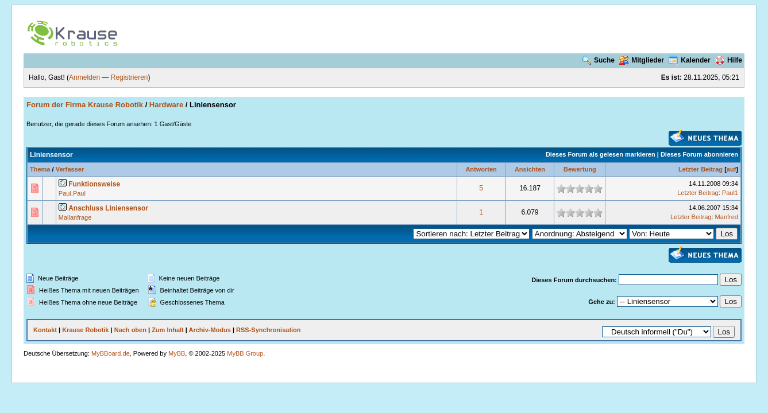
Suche (598, 60)
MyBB (176, 353)
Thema (40, 169)
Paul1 (730, 192)
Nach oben (130, 329)
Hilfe (728, 60)
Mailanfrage (75, 217)
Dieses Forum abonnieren (699, 154)
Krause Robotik (85, 329)
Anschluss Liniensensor (108, 208)
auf (731, 169)
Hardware (166, 104)
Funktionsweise (94, 184)
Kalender (689, 60)
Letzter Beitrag (700, 169)
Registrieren (129, 77)
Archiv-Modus (210, 329)
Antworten (480, 169)
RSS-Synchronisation (268, 329)
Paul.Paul (72, 193)
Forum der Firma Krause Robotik (84, 104)
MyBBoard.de (110, 353)
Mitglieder (641, 60)
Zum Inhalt (168, 329)
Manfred (726, 216)
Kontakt (45, 329)
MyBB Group (245, 353)
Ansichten (530, 169)
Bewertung (580, 169)
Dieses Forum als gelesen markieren (600, 154)
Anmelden (84, 77)
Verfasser (70, 169)
